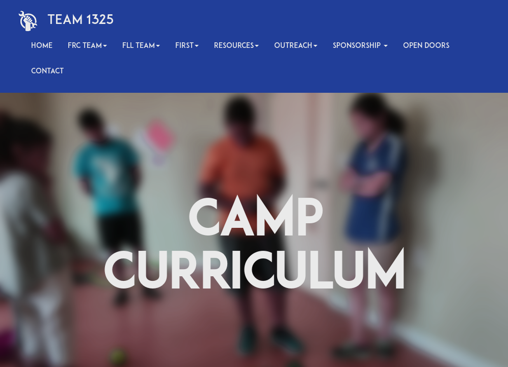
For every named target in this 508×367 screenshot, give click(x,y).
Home (41, 46)
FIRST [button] (187, 46)
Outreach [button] (295, 46)
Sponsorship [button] (360, 46)
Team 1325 (80, 20)
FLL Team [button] (141, 46)
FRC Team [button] (87, 46)
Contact (47, 71)
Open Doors (426, 46)
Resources (236, 46)
